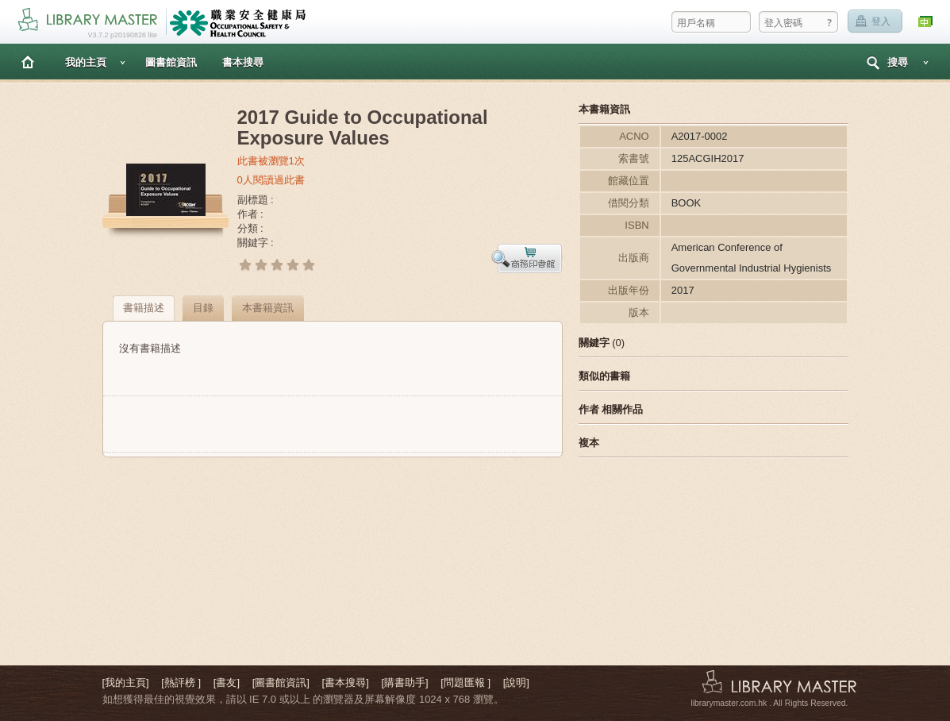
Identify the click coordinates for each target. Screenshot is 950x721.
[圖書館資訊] (281, 682)
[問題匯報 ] (465, 682)
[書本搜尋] (345, 682)
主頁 (28, 61)
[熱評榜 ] (181, 682)
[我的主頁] (125, 682)
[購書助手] (404, 682)
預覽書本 (527, 258)
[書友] (226, 682)
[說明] (516, 682)
